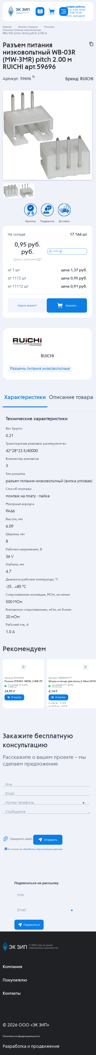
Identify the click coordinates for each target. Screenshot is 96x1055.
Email (9, 793)
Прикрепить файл (17, 838)
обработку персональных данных (42, 849)
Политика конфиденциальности (21, 1036)
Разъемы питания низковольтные (40, 369)
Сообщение (15, 812)
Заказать (67, 305)
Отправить (47, 839)
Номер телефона (19, 803)
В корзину (14, 697)
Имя (8, 784)
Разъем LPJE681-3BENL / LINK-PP (23, 681)
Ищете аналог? (27, 305)
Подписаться (29, 925)
